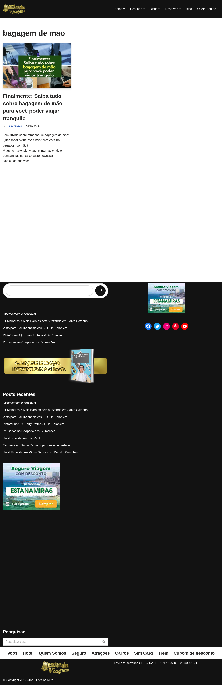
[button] (124, 9)
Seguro (79, 653)
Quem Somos (52, 653)
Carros (122, 653)
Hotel (28, 653)
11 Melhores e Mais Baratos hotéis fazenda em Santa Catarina (45, 321)
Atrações (101, 653)
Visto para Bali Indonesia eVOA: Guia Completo (35, 328)
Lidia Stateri (15, 126)
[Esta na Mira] (14, 8)
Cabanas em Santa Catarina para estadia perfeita (36, 445)
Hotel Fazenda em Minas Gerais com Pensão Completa (40, 452)
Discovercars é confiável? (20, 314)
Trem (163, 653)
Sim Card (143, 653)
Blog (189, 8)
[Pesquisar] (100, 290)
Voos (12, 653)
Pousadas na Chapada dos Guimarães (29, 342)
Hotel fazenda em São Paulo (22, 438)
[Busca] (51, 642)
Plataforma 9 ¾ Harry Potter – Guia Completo (33, 335)
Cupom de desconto (194, 653)
